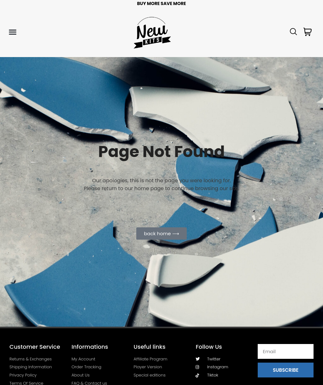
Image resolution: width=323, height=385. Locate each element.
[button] (12, 32)
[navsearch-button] (293, 32)
